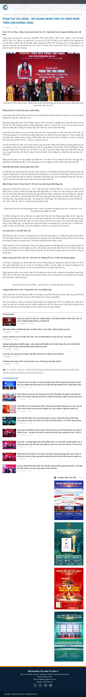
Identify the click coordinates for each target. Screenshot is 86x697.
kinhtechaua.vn (48, 682)
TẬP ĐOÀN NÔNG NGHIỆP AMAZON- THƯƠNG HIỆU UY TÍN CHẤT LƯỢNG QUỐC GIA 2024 (43, 331)
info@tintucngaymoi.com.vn (47, 679)
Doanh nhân (33, 14)
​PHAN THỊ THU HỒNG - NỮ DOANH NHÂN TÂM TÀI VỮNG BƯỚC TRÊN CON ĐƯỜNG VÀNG (52, 369)
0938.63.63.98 (47, 677)
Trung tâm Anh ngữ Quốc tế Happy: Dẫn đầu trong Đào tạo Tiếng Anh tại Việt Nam (43, 355)
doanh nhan (20, 369)
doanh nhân (12, 369)
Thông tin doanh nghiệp (19, 14)
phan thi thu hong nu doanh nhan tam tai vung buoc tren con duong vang (23, 373)
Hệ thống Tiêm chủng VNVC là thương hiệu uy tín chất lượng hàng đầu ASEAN (43, 362)
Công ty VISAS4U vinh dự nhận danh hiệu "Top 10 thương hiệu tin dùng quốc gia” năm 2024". (43, 338)
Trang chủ (7, 14)
